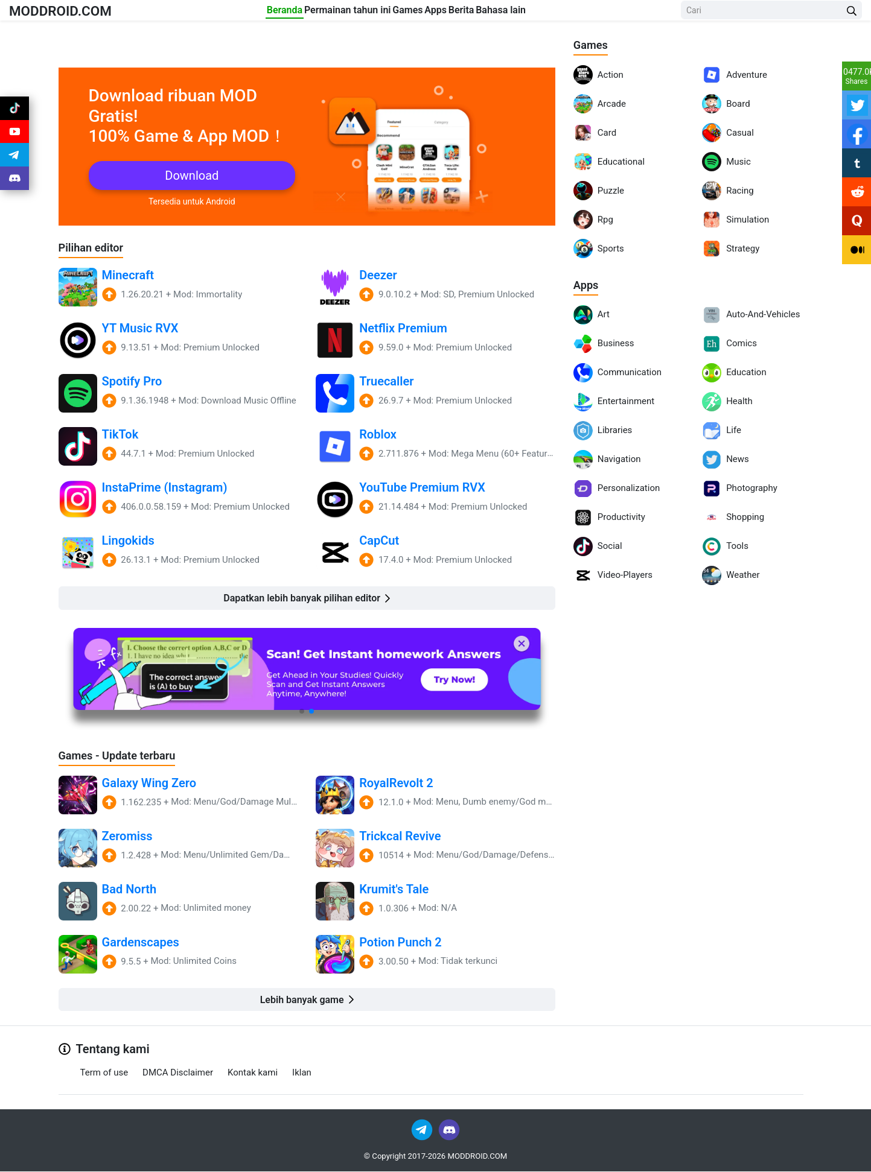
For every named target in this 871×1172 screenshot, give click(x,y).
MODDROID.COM (73, 13)
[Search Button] (851, 13)
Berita (508, 13)
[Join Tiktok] (14, 111)
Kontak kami (253, 1073)
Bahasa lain (569, 13)
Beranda (241, 13)
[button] (301, 711)
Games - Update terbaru (123, 755)
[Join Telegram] (423, 1129)
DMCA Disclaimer (177, 1073)
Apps (459, 13)
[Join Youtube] (14, 139)
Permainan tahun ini (326, 13)
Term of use (104, 1073)
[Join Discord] (449, 1129)
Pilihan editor (94, 247)
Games (409, 13)
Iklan (301, 1073)
